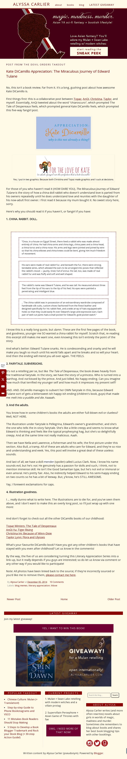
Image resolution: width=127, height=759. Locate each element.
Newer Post (13, 599)
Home (64, 599)
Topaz (77, 99)
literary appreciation (39, 585)
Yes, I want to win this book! (63, 628)
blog (81, 4)
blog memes (21, 585)
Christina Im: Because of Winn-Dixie (29, 533)
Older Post (114, 599)
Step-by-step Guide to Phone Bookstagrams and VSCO (19, 711)
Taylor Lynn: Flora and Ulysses (25, 537)
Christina (96, 99)
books (70, 4)
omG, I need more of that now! (63, 730)
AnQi (86, 99)
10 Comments (57, 581)
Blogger (98, 753)
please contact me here (61, 575)
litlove (54, 585)
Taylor (107, 99)
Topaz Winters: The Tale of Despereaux (31, 526)
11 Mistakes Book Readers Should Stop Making (21, 720)
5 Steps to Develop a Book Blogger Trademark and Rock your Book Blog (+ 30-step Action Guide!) (21, 732)
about (58, 4)
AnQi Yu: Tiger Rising (19, 530)
